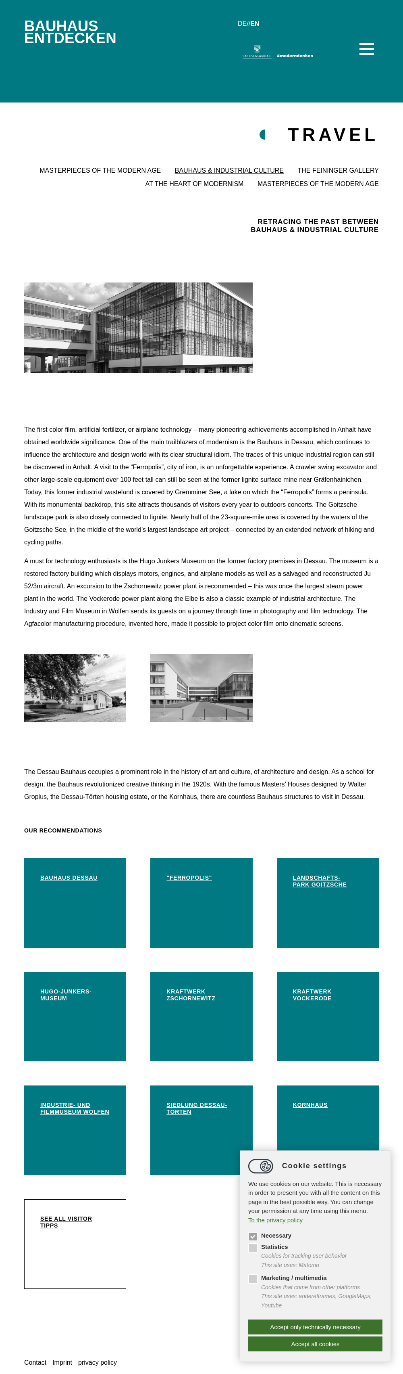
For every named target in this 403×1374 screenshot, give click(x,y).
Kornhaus (310, 1105)
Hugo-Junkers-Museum (65, 995)
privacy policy (97, 1362)
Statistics (268, 1246)
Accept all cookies (315, 1344)
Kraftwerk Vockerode (312, 995)
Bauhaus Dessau (69, 877)
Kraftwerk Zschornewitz (190, 995)
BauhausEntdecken (70, 32)
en (254, 23)
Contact (35, 1362)
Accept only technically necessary (315, 1327)
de (242, 23)
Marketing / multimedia (287, 1277)
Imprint (62, 1362)
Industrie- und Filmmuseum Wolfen (74, 1108)
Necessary (269, 1235)
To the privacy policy (275, 1220)
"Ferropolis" (189, 877)
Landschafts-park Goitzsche (320, 881)
